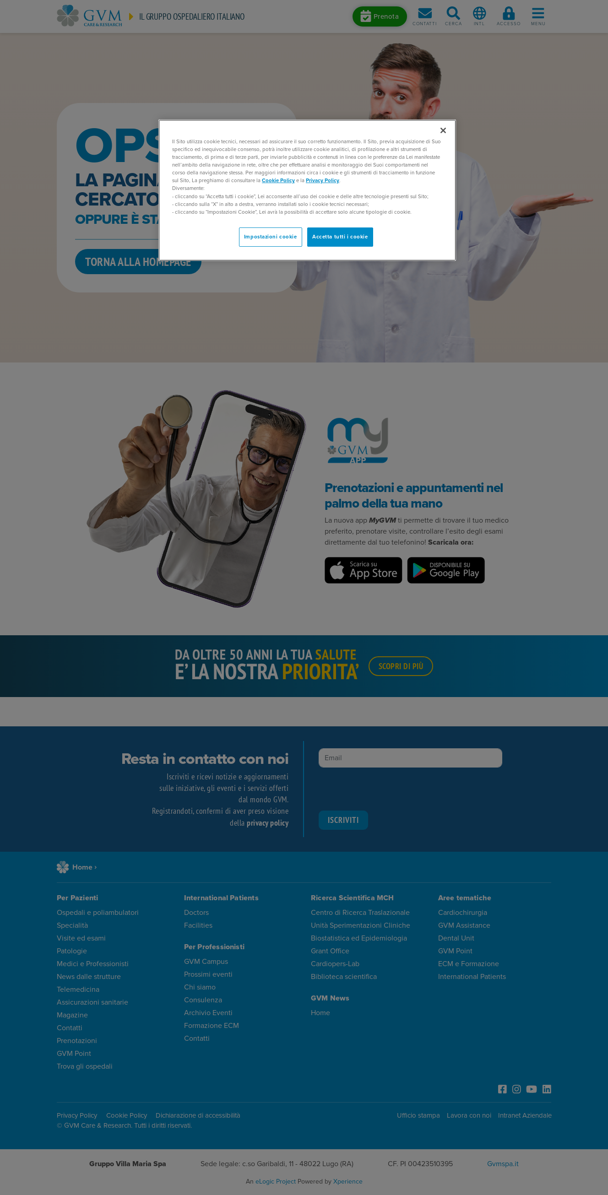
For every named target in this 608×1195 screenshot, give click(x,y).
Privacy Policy (322, 181)
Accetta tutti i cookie (340, 237)
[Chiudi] (443, 130)
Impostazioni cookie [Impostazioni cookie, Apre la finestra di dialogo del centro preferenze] (270, 237)
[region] (307, 190)
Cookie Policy (278, 181)
